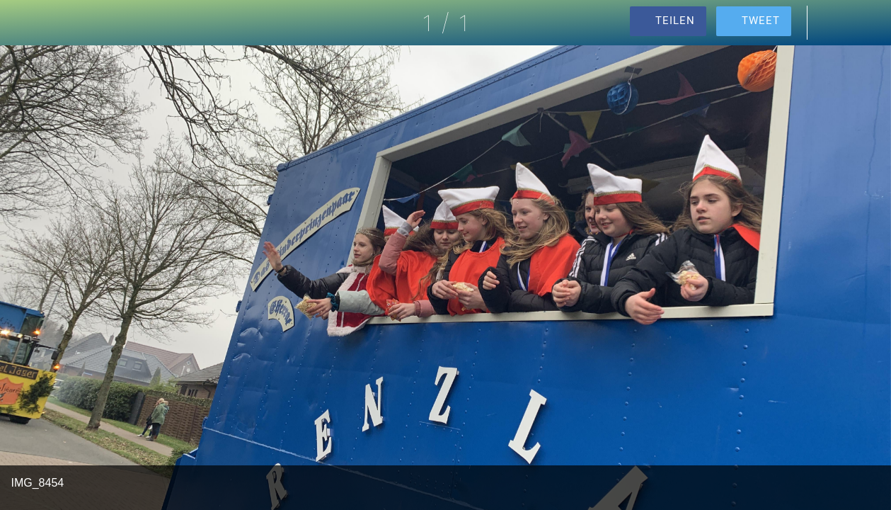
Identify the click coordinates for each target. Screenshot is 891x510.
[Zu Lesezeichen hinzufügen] (868, 23)
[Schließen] (22, 22)
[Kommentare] (832, 23)
